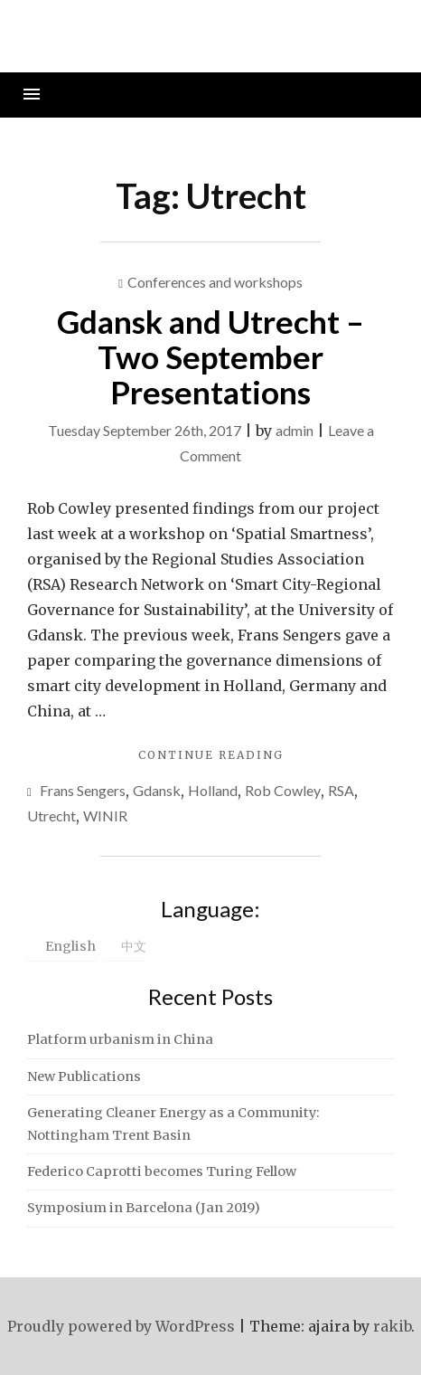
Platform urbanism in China (120, 1039)
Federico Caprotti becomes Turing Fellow (161, 1171)
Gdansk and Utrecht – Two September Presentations (210, 356)
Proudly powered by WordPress (121, 1326)
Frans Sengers (83, 790)
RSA (341, 790)
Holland (213, 790)
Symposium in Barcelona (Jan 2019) (143, 1208)
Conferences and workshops (215, 281)
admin (294, 430)
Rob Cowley (283, 790)
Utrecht (51, 815)
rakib (392, 1326)
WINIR (105, 815)
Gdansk (157, 790)
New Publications (84, 1076)
